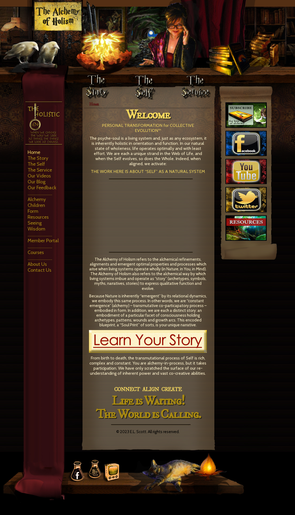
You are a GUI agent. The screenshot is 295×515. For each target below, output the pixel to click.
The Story (38, 158)
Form (33, 211)
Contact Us (39, 270)
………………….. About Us (40, 261)
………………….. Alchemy (40, 196)
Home (34, 152)
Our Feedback (42, 188)
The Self (36, 164)
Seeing (35, 223)
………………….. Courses (40, 249)
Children (36, 205)
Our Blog (37, 182)
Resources (38, 217)
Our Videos (39, 176)
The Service (40, 170)
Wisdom (36, 229)
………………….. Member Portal (43, 238)
